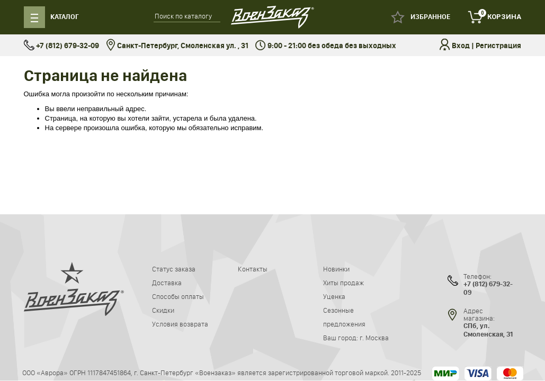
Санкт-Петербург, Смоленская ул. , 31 (177, 45)
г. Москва (374, 337)
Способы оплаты (178, 296)
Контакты (252, 269)
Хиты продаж (343, 282)
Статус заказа (173, 269)
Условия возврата (180, 324)
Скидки (163, 310)
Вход (461, 45)
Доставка (167, 282)
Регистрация (498, 45)
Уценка (334, 296)
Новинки (336, 269)
